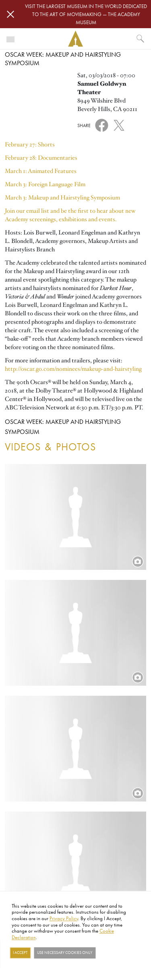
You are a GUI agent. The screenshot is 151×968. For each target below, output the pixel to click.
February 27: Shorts (30, 144)
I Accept (20, 952)
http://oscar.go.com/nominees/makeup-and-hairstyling (73, 369)
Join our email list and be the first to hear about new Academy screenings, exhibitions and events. (70, 215)
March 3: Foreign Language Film (45, 184)
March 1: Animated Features (41, 171)
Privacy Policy (64, 918)
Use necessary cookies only (64, 952)
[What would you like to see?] (140, 38)
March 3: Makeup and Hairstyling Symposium (62, 197)
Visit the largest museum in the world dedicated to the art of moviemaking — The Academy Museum (86, 14)
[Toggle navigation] (10, 38)
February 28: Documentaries (41, 158)
